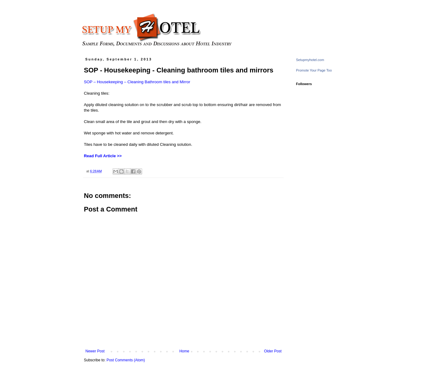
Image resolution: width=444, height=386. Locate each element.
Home (184, 351)
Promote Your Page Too (314, 70)
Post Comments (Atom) (125, 360)
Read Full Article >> (103, 156)
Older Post (273, 351)
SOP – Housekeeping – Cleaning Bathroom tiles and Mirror (137, 82)
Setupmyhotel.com (310, 60)
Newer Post (95, 351)
